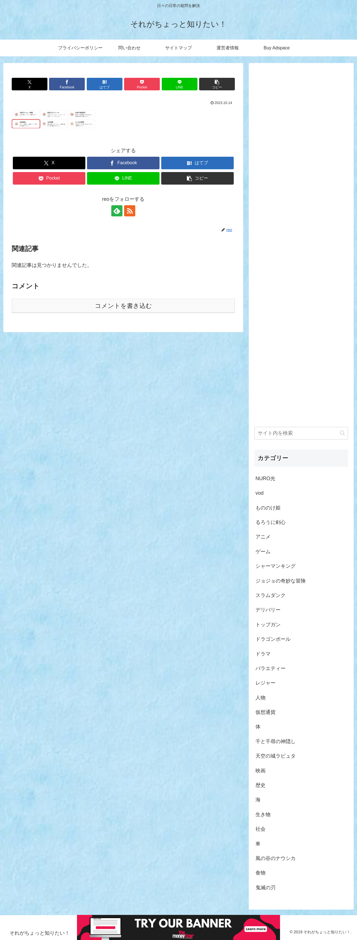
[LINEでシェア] (179, 84)
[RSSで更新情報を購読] (129, 210)
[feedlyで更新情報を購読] (116, 210)
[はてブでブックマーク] (104, 84)
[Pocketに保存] (142, 84)
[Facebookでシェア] (67, 84)
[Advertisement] (301, 239)
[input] (301, 433)
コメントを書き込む (123, 305)
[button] (217, 84)
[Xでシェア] (29, 84)
